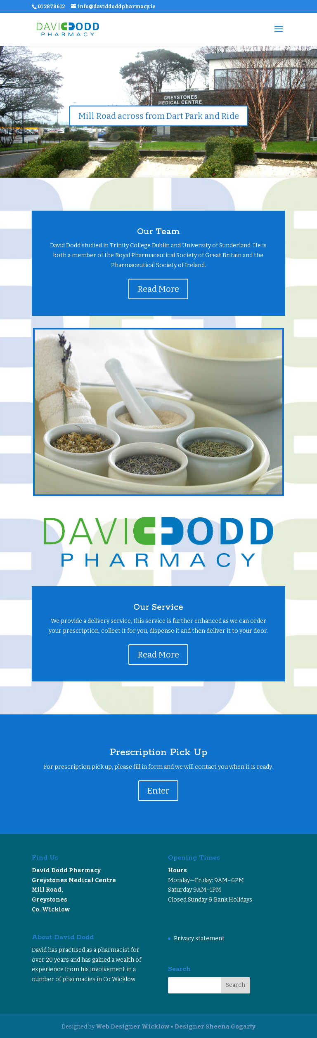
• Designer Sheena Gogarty (212, 1026)
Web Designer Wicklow (132, 1026)
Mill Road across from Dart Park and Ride (158, 117)
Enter (158, 791)
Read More (158, 289)
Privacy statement (199, 938)
